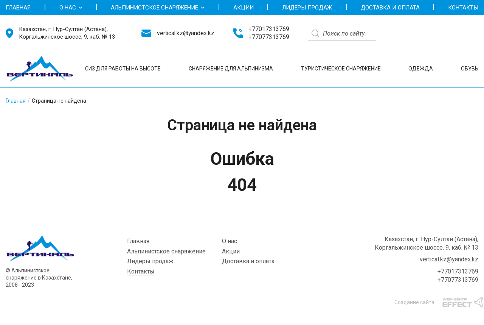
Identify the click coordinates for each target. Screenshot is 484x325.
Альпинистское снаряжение (158, 7)
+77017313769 (268, 29)
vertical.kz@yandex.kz (185, 33)
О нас (70, 7)
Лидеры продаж (307, 7)
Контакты (463, 7)
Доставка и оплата (390, 7)
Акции (243, 7)
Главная (18, 7)
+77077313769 (268, 37)
